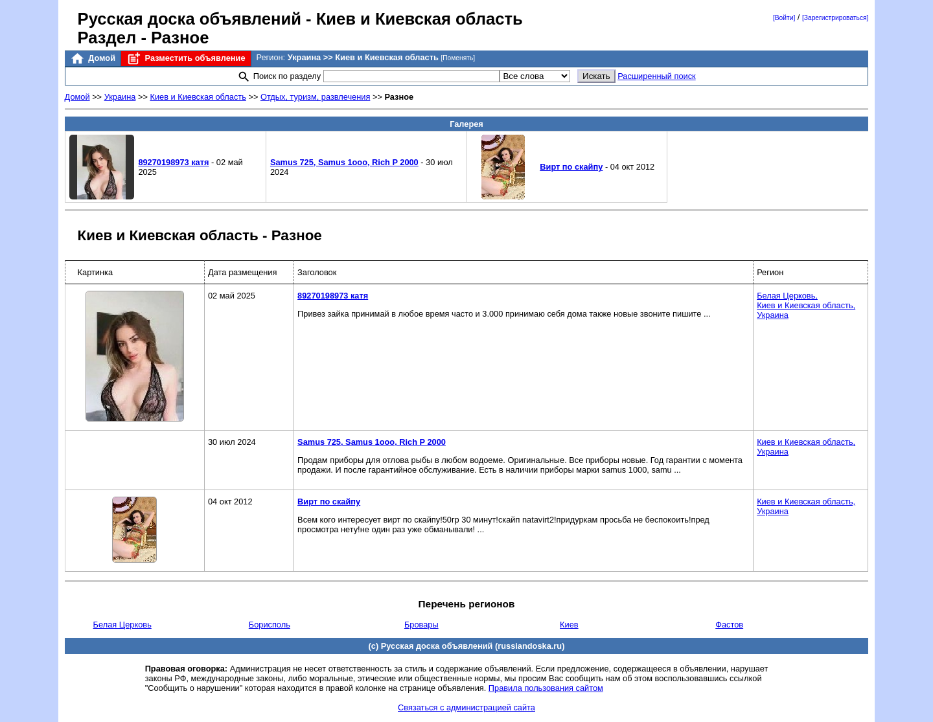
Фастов (729, 624)
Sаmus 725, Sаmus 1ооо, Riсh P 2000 (344, 162)
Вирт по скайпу (571, 167)
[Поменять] (458, 58)
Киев (569, 624)
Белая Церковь (122, 624)
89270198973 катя (173, 162)
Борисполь (269, 624)
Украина (120, 97)
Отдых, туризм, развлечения (315, 97)
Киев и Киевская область (198, 97)
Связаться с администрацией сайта (466, 707)
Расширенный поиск (656, 76)
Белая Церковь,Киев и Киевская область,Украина (806, 305)
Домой (92, 58)
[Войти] (784, 17)
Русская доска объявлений (189, 19)
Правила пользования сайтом (546, 688)
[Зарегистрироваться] (835, 17)
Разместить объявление (185, 58)
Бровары (421, 624)
